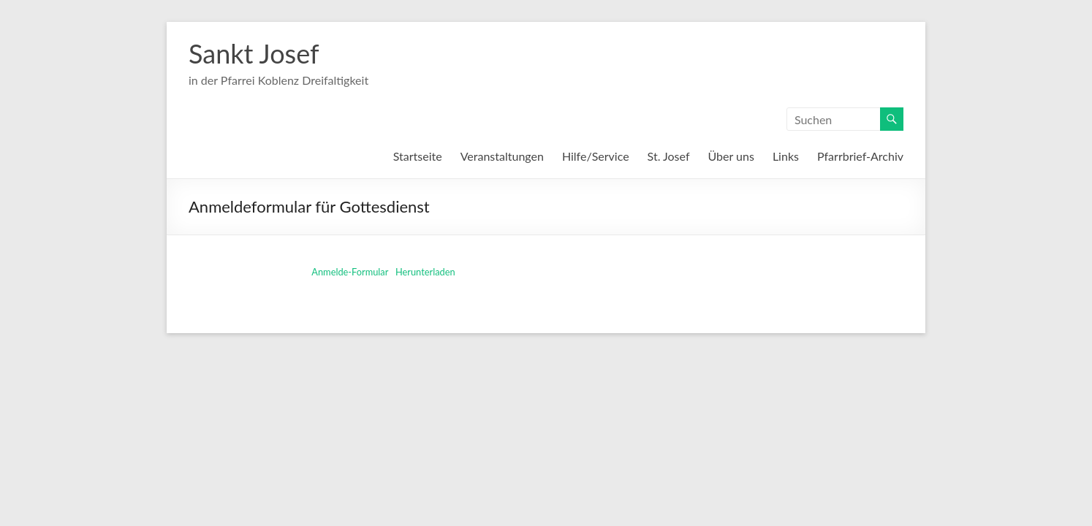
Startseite (417, 156)
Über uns (731, 156)
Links (786, 156)
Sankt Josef (254, 53)
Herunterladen (425, 272)
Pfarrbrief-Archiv (860, 156)
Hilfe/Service (595, 156)
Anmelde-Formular (349, 272)
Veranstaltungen (502, 156)
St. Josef (669, 156)
